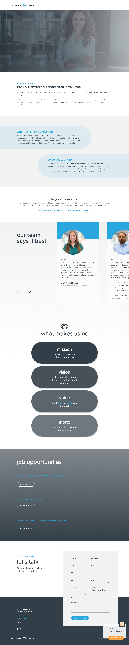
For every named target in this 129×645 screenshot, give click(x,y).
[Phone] (100, 568)
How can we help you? (78, 594)
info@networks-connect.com (26, 623)
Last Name (95, 558)
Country (93, 587)
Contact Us (80, 618)
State (92, 580)
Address (73, 572)
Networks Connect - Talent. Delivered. (23, 5)
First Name (75, 558)
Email (73, 565)
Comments (74, 602)
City (72, 580)
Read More (26, 484)
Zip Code (73, 587)
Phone (93, 565)
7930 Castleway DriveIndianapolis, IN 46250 (24, 611)
